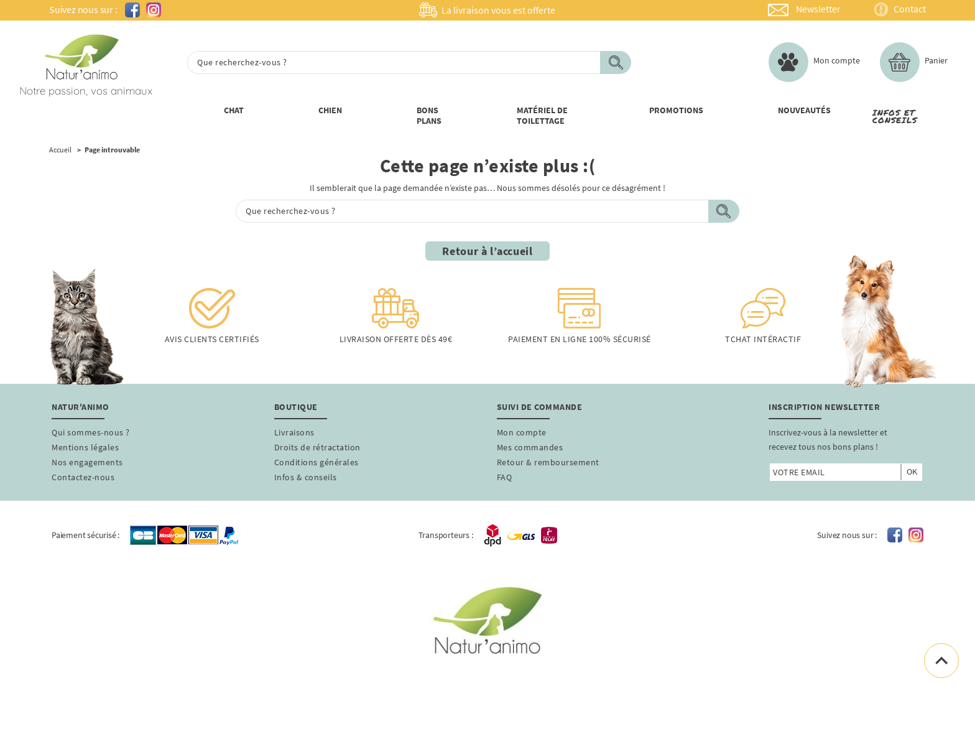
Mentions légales (85, 447)
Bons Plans (429, 115)
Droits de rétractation (317, 447)
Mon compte (522, 432)
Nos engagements (87, 462)
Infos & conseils (305, 477)
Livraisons (294, 432)
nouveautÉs (804, 110)
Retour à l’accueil (487, 251)
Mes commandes (530, 447)
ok (912, 471)
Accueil (60, 150)
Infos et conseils (894, 116)
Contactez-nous (83, 477)
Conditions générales (316, 462)
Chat (234, 110)
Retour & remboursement (548, 462)
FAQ (504, 477)
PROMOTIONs (676, 110)
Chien (330, 110)
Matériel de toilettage (542, 115)
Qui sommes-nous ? (91, 432)
